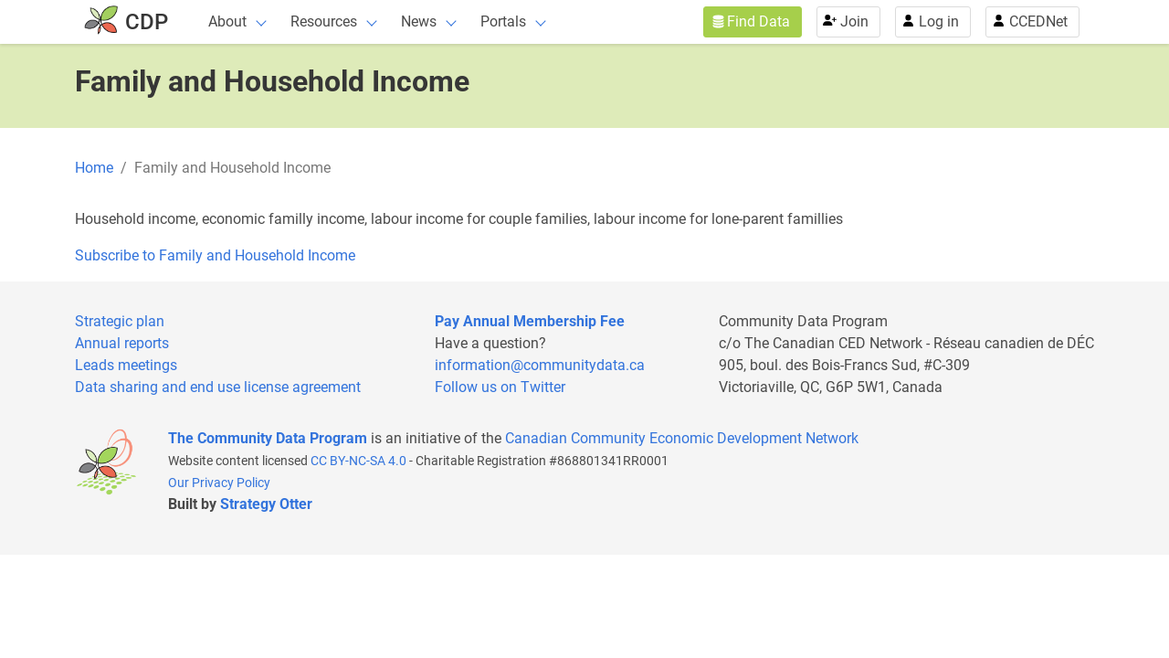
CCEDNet (1038, 21)
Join (854, 21)
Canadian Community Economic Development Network (681, 438)
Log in (939, 21)
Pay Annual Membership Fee (530, 321)
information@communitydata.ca (540, 365)
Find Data (758, 21)
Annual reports (122, 343)
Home (94, 167)
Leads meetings (126, 365)
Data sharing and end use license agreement (218, 387)
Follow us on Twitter (500, 387)
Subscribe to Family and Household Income (215, 255)
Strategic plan (119, 321)
